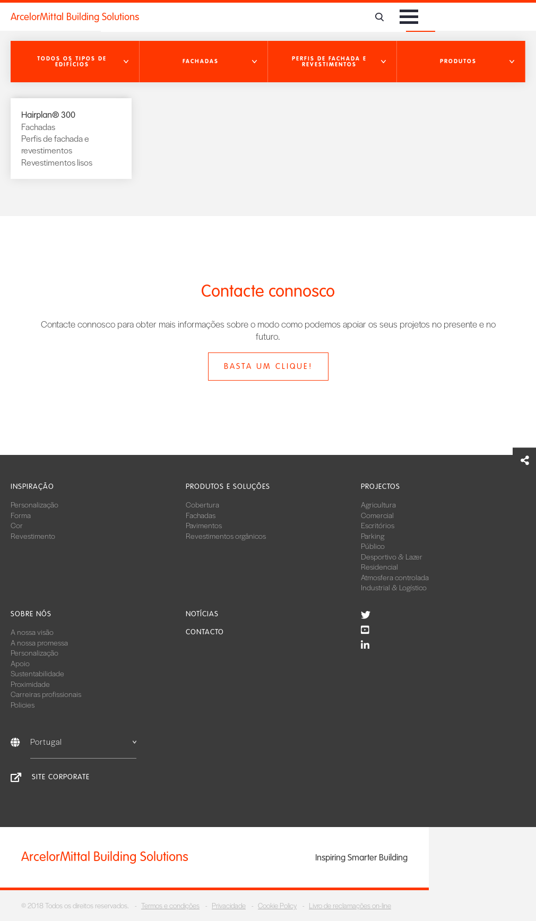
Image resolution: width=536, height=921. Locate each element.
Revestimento (33, 535)
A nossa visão (32, 631)
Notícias (202, 613)
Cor (17, 525)
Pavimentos (204, 525)
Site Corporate (61, 776)
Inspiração (32, 486)
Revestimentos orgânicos (226, 535)
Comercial (377, 515)
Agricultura (378, 504)
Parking (372, 535)
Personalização (34, 504)
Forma (21, 515)
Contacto (205, 631)
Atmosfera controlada (395, 577)
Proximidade (30, 683)
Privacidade (229, 905)
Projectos (380, 486)
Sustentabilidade (37, 673)
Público (373, 545)
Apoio (20, 663)
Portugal (83, 741)
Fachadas (200, 515)
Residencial (379, 566)
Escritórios (377, 525)
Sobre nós (31, 613)
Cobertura (202, 504)
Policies (22, 704)
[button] (75, 61)
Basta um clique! (268, 366)
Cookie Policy (277, 905)
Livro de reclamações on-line (350, 905)
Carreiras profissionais (46, 693)
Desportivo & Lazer (391, 556)
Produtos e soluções (228, 486)
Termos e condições (170, 905)
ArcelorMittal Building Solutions (75, 17)
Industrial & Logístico (394, 587)
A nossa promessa (39, 642)
